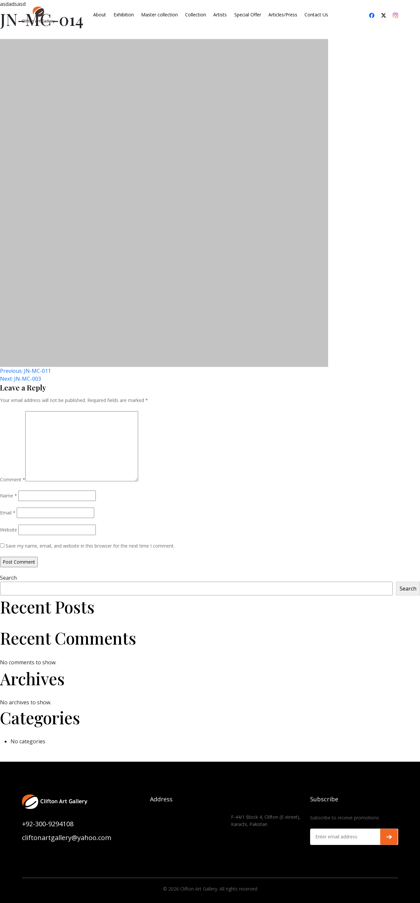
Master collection (159, 14)
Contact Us (316, 14)
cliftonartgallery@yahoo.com (66, 837)
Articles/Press (282, 14)
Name (8, 495)
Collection (195, 14)
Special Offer (247, 14)
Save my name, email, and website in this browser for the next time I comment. (90, 546)
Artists (220, 14)
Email (7, 513)
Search (8, 577)
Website (8, 530)
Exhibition (124, 14)
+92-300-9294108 (48, 823)
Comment (12, 479)
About (99, 14)
